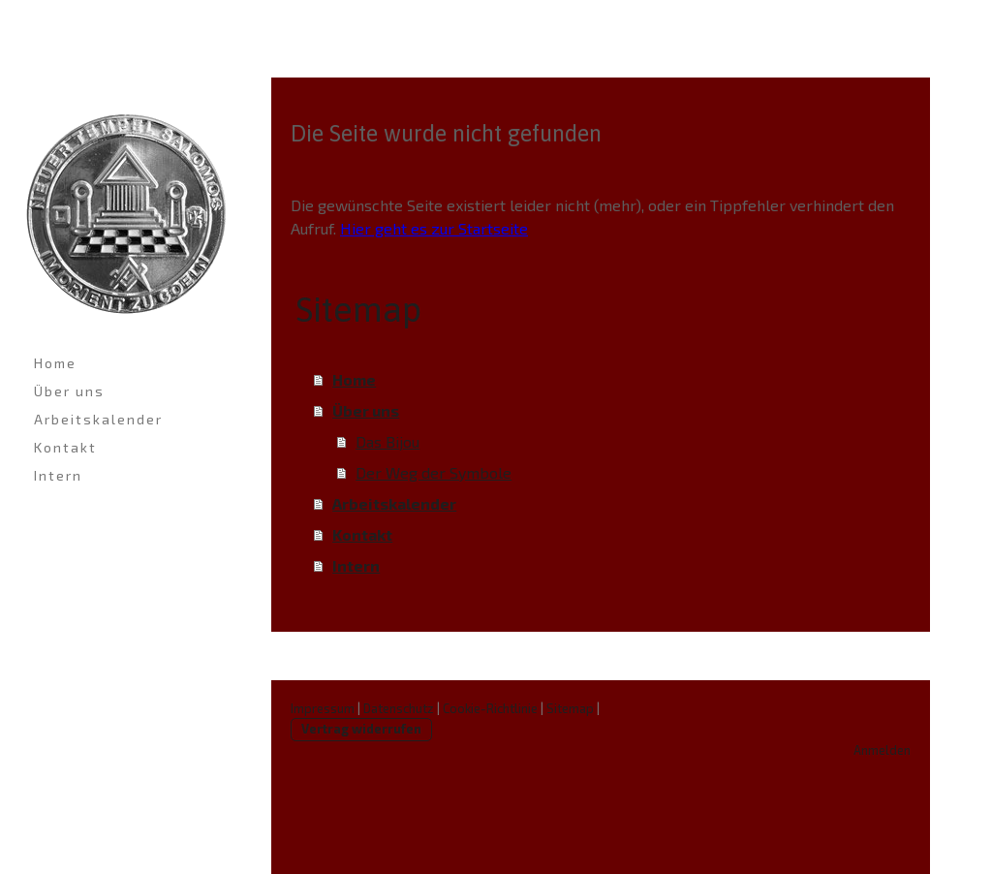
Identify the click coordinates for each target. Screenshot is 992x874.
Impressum (323, 708)
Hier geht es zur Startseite (434, 228)
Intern (58, 475)
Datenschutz (398, 708)
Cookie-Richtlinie (490, 708)
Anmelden (882, 750)
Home (55, 363)
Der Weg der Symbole (434, 472)
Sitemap (570, 708)
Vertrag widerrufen (361, 728)
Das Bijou (387, 441)
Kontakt (65, 447)
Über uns (69, 391)
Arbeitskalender (98, 419)
